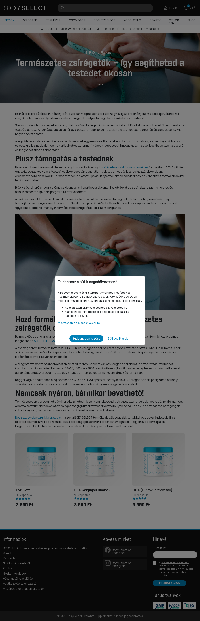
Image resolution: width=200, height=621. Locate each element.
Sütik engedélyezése (86, 338)
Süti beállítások (118, 338)
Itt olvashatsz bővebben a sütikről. (79, 323)
